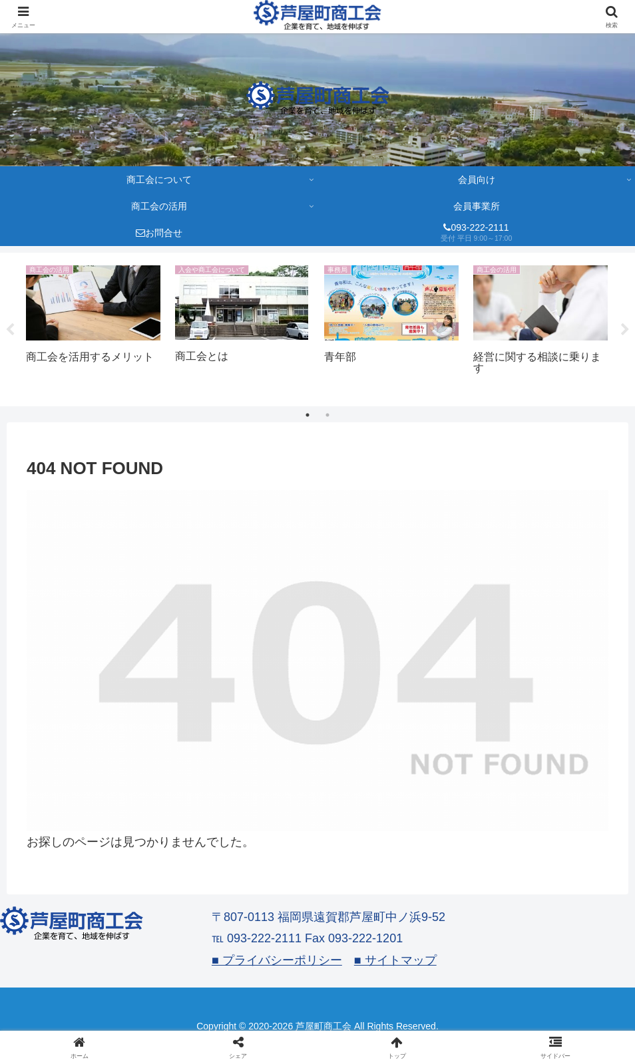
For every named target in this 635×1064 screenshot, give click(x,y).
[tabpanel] (93, 327)
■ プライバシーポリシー (277, 960)
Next (625, 329)
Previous (10, 329)
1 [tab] (307, 415)
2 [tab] (327, 415)
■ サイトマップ (395, 960)
